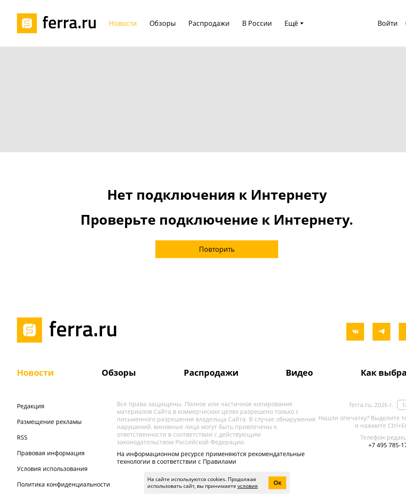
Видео (299, 372)
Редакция (30, 406)
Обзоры (119, 372)
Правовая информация (51, 453)
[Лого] (59, 23)
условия (248, 486)
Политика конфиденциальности (63, 484)
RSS (22, 437)
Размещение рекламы (49, 422)
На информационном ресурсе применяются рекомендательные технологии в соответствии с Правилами (211, 457)
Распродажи (211, 372)
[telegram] (381, 332)
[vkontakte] (355, 332)
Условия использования (52, 469)
